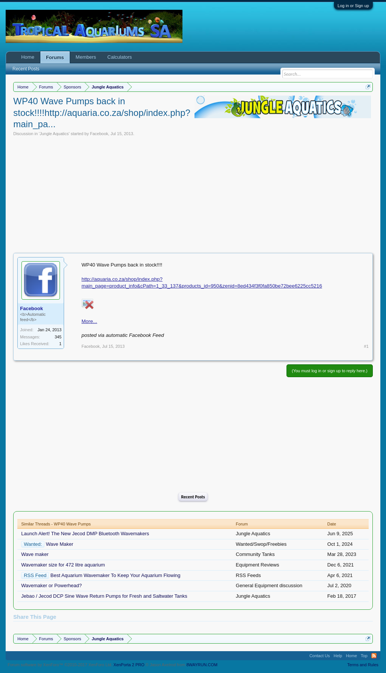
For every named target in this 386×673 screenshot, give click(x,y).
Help (338, 655)
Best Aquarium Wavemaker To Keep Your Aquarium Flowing (116, 575)
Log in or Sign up (353, 5)
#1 (366, 346)
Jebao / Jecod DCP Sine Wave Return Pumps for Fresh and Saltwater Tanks (104, 596)
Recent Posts (193, 496)
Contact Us (319, 655)
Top (364, 655)
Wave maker (34, 554)
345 (58, 337)
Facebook (99, 133)
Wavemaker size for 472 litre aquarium (63, 565)
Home (27, 57)
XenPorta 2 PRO (128, 664)
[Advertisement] (193, 192)
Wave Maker (59, 544)
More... (89, 321)
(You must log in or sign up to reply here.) (330, 370)
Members (86, 57)
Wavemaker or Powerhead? (51, 585)
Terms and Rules (362, 664)
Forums (55, 57)
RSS (374, 655)
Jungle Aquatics (54, 133)
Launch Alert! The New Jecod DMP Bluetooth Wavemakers (85, 533)
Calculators (119, 57)
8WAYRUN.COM (202, 664)
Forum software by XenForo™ (60, 664)
